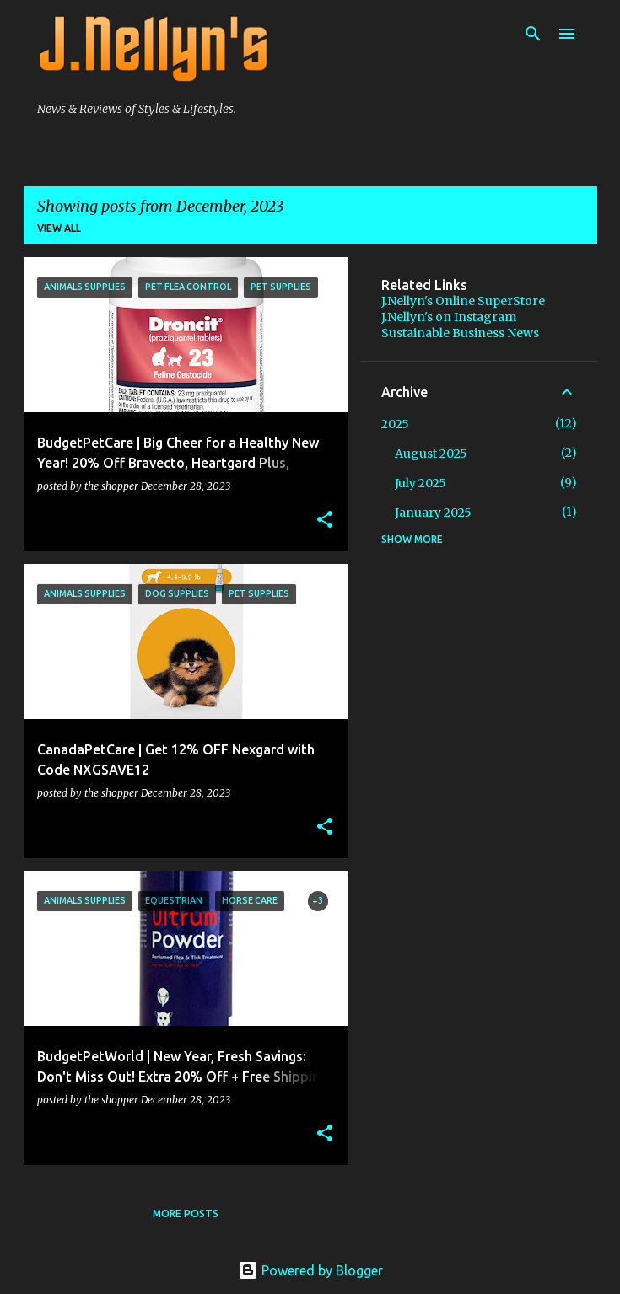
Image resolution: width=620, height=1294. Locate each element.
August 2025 (431, 453)
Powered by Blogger (310, 1270)
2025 (395, 424)
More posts (185, 1213)
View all (59, 228)
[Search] (533, 33)
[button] (325, 520)
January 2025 (433, 512)
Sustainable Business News (460, 333)
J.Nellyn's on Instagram (448, 317)
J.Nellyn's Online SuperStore (463, 301)
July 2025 (420, 483)
